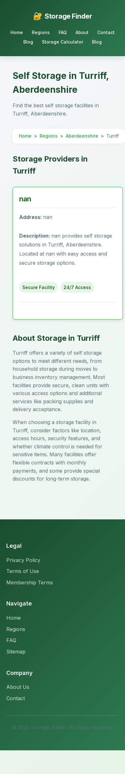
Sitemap (16, 651)
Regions (41, 32)
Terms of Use (22, 571)
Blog (28, 41)
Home (16, 32)
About (82, 32)
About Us (17, 687)
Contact (106, 32)
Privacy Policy (23, 560)
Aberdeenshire (82, 136)
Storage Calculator (62, 41)
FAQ (63, 32)
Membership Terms (29, 582)
